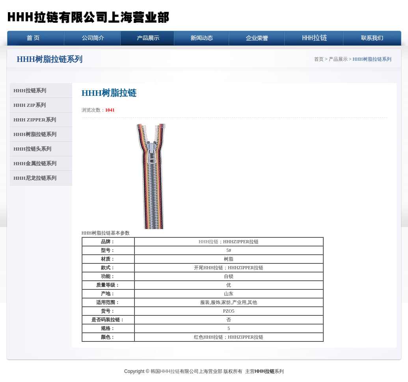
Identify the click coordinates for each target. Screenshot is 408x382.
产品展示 (338, 59)
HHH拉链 (208, 241)
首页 (319, 59)
